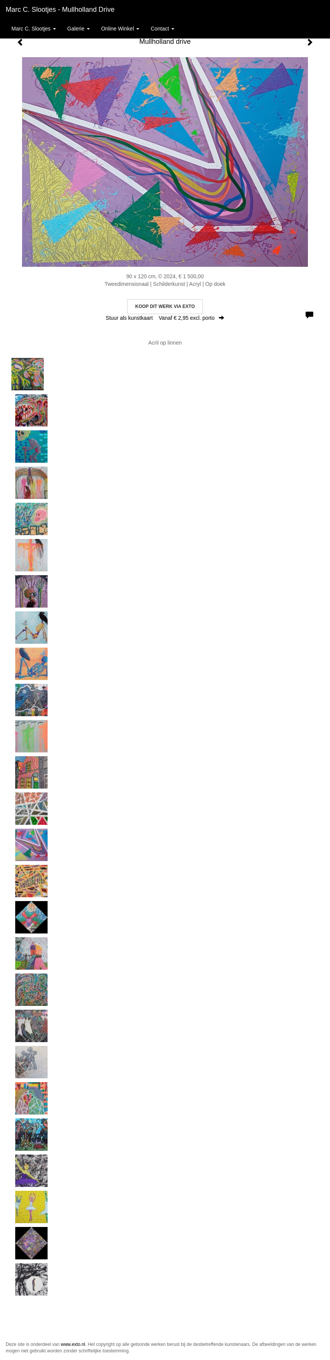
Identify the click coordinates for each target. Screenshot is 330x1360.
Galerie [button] (78, 29)
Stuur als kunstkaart (165, 318)
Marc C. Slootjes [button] (33, 29)
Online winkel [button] (120, 29)
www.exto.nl (73, 1344)
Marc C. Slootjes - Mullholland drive (60, 9)
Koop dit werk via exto (164, 306)
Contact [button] (162, 29)
